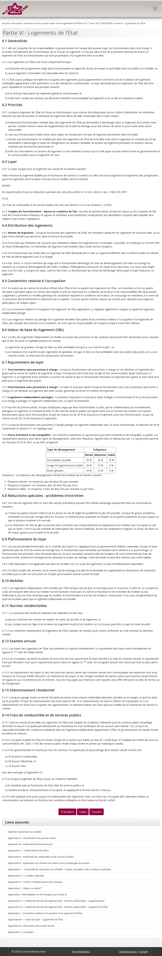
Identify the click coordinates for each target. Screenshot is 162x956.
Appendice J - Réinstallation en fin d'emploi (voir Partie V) (37, 894)
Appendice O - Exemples (21, 932)
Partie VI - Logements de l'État (130, 23)
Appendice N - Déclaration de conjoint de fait (31, 925)
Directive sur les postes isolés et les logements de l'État (53, 23)
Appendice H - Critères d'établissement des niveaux (35, 881)
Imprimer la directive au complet (24, 831)
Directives (17, 23)
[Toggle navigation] (155, 8)
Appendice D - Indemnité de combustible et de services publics (41, 856)
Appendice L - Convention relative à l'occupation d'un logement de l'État (45, 913)
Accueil (5, 23)
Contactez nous (128, 951)
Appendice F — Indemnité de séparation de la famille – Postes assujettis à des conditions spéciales (59, 869)
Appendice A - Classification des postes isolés (32, 838)
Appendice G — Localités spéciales (26, 875)
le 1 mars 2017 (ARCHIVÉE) (98, 23)
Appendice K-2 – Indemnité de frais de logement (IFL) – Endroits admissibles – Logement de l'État (58, 906)
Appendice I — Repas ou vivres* (25, 888)
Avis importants (81, 951)
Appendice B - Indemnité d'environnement (30, 844)
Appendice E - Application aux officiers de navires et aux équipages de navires (49, 863)
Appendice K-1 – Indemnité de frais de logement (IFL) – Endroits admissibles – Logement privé (56, 900)
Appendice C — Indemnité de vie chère (28, 850)
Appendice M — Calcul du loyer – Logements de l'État (35, 919)
